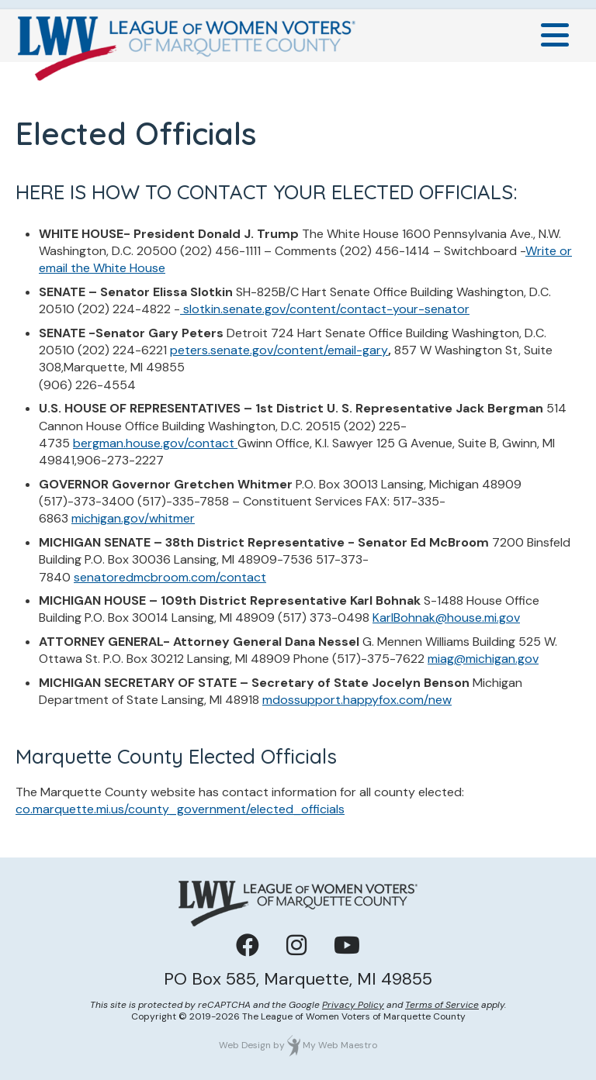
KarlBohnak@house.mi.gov (446, 617)
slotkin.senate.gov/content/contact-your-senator (325, 309)
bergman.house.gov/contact (155, 443)
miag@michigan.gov (483, 658)
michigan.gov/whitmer (133, 518)
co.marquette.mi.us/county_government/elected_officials (180, 809)
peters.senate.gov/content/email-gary (279, 350)
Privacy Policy (353, 1005)
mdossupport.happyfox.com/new (357, 700)
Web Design (245, 1045)
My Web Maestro (340, 1045)
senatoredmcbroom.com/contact (170, 577)
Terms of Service (442, 1005)
